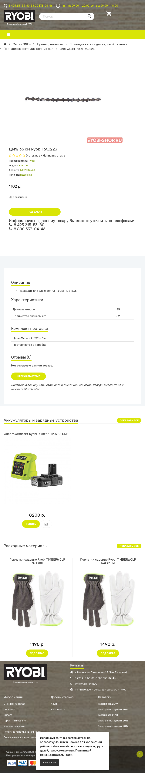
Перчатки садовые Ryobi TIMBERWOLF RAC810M (108, 561)
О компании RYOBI (14, 703)
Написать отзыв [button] (28, 376)
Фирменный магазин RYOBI (19, 15)
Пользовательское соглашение (22, 737)
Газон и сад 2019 (108, 703)
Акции (54, 703)
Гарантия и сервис (15, 720)
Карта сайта (58, 709)
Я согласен (49, 762)
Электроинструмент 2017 (113, 726)
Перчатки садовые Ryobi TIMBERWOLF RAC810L (37, 561)
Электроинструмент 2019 (113, 709)
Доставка (9, 709)
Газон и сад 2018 (108, 715)
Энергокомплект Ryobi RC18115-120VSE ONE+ (37, 434)
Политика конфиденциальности (23, 731)
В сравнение (18, 196)
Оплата (8, 715)
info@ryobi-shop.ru (83, 683)
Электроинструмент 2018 (113, 720)
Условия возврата (14, 726)
